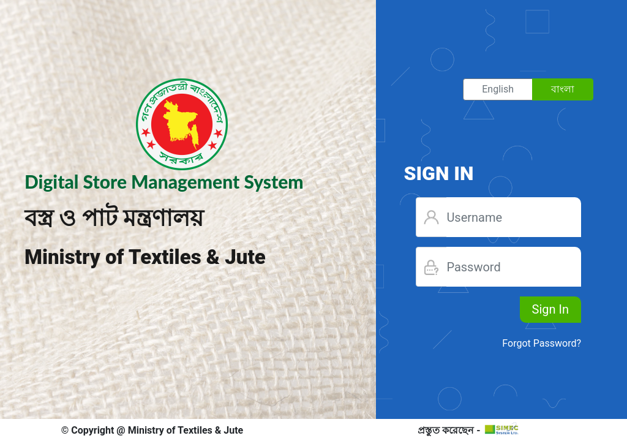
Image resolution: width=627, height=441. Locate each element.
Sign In (550, 309)
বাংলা (562, 88)
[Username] (513, 217)
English (498, 88)
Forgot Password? (541, 343)
